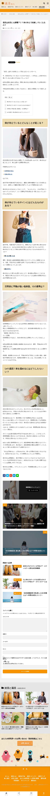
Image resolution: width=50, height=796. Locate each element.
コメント (6, 616)
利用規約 (16, 780)
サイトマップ (25, 780)
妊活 (16, 28)
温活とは (3, 6)
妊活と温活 (42, 6)
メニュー (31, 793)
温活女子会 (10, 6)
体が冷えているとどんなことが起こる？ (16, 101)
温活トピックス (19, 6)
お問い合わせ (25, 743)
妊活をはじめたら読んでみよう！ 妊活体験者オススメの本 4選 (37, 728)
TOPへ (44, 793)
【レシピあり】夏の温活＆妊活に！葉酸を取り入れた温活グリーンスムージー (12, 728)
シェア (18, 793)
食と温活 (35, 6)
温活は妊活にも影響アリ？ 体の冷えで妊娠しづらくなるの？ (33, 14)
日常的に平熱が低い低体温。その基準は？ (16, 108)
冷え (13, 28)
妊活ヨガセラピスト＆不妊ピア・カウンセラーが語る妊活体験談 (35, 567)
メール (5, 641)
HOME (4, 13)
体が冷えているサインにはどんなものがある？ (18, 105)
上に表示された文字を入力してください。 (13, 663)
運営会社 (33, 780)
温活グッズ (28, 6)
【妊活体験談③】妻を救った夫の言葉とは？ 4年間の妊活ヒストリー (35, 594)
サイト (4, 649)
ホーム (7, 776)
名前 (4, 634)
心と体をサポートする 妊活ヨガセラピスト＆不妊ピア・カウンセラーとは (35, 581)
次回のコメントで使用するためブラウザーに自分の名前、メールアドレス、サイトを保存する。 (25, 658)
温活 (19, 28)
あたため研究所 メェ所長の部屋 (29, 778)
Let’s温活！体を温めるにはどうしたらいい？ (17, 112)
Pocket (18, 62)
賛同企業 (43, 778)
